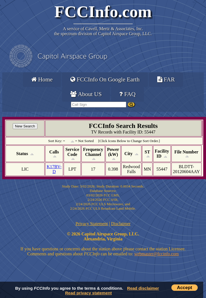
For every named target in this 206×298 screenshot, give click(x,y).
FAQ (127, 94)
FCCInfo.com (103, 11)
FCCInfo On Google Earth (105, 79)
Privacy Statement (92, 223)
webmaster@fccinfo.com (156, 253)
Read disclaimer (143, 288)
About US (86, 94)
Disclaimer (120, 223)
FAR (166, 79)
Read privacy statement (88, 293)
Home (42, 79)
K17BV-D (54, 169)
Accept (184, 287)
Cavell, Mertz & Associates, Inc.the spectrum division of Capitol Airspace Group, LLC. (103, 31)
